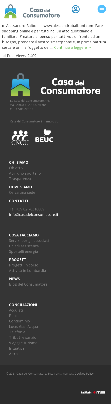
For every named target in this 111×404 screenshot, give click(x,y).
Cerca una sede (22, 192)
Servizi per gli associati (29, 240)
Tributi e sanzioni (24, 337)
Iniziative (16, 348)
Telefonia (17, 331)
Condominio (19, 321)
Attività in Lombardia (27, 270)
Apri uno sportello (25, 173)
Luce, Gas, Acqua (23, 326)
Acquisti (16, 310)
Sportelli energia (23, 251)
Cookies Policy (84, 373)
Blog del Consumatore (28, 284)
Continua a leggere (73, 47)
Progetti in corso (23, 265)
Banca (14, 315)
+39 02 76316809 (30, 209)
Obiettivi (16, 167)
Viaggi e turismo (23, 342)
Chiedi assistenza (24, 245)
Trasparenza (20, 178)
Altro (13, 353)
